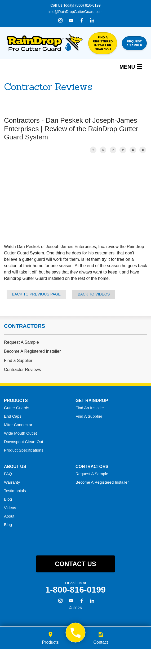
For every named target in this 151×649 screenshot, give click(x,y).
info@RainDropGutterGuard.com (75, 12)
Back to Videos (94, 294)
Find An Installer (90, 407)
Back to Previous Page (36, 294)
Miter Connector (18, 424)
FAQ (8, 473)
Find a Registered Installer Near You (103, 43)
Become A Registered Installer (32, 351)
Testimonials (15, 490)
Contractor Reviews (22, 369)
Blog (8, 499)
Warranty (12, 482)
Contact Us (75, 563)
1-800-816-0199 (75, 589)
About (9, 516)
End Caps (12, 416)
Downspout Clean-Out (23, 441)
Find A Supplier (89, 416)
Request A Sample (21, 342)
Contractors (24, 326)
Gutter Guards (16, 407)
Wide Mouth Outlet (20, 433)
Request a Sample (134, 43)
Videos (10, 507)
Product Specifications (23, 450)
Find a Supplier (18, 360)
